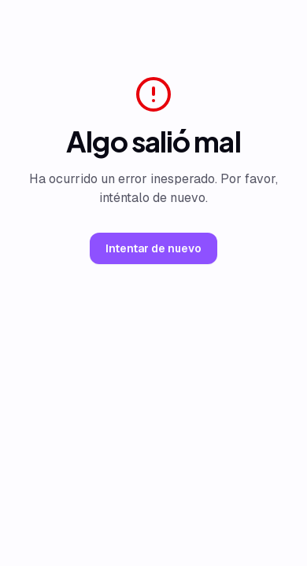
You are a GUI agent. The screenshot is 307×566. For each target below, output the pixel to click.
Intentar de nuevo (153, 248)
